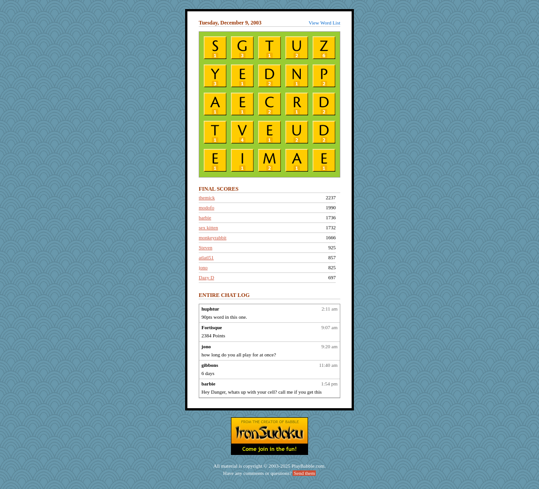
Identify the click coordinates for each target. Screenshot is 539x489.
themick (207, 197)
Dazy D (206, 277)
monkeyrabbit (212, 237)
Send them (304, 473)
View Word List (324, 22)
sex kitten (208, 227)
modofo (206, 207)
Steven (205, 247)
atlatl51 (206, 257)
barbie (205, 217)
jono (203, 267)
